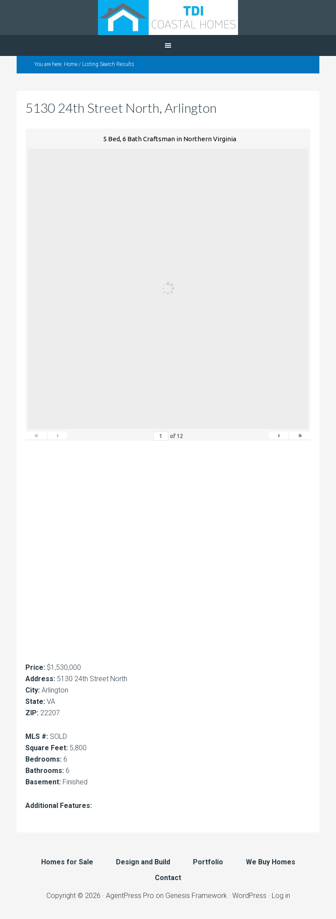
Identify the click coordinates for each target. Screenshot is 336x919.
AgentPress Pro (130, 895)
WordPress (249, 895)
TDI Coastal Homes (168, 17)
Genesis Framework (196, 895)
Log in (281, 895)
